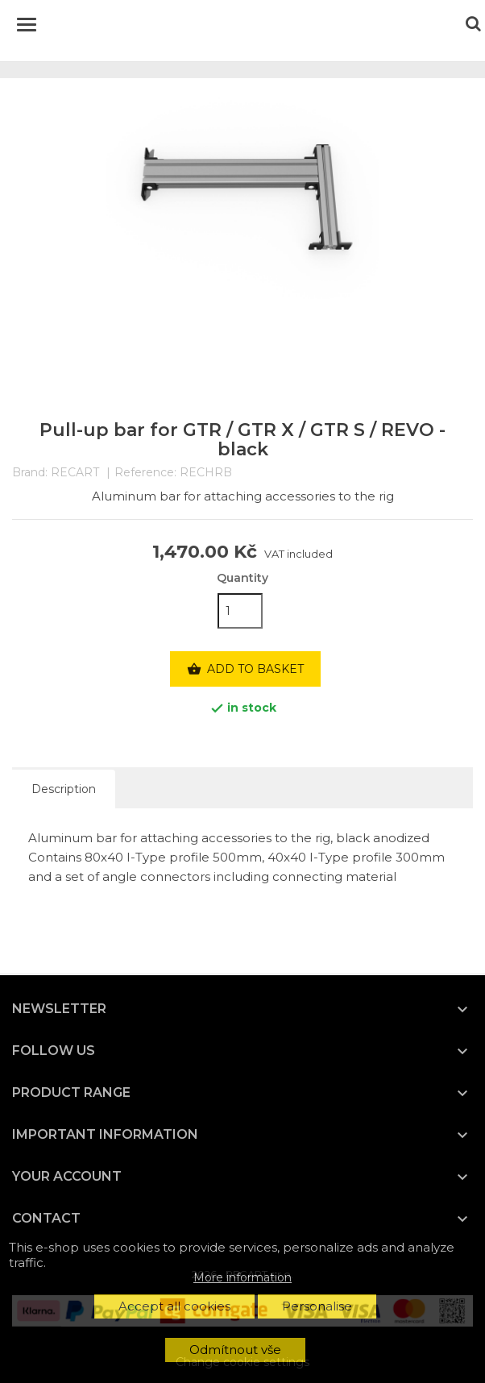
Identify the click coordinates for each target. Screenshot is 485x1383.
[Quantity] (240, 611)
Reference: (145, 473)
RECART (75, 472)
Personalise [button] (317, 1306)
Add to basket (245, 670)
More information (242, 1277)
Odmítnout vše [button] (235, 1349)
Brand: (30, 473)
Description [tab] (63, 789)
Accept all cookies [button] (174, 1306)
